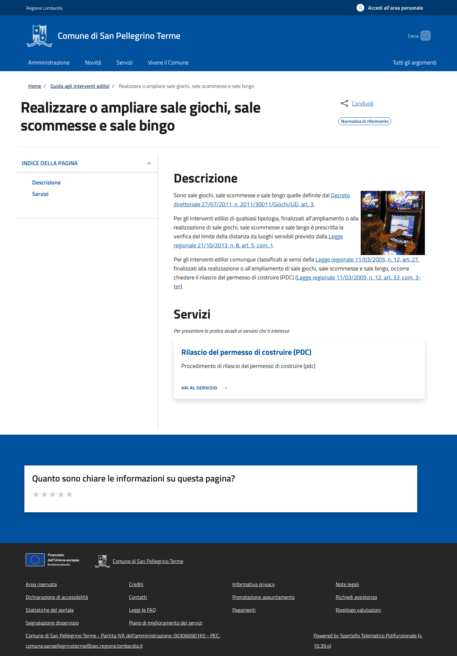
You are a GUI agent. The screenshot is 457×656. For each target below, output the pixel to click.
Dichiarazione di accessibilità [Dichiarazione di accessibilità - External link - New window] (57, 597)
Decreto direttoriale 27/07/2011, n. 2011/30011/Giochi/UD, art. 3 (262, 200)
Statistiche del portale (50, 610)
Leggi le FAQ (142, 610)
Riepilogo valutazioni (358, 610)
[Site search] (423, 35)
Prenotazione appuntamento (263, 597)
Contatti (138, 597)
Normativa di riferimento (364, 120)
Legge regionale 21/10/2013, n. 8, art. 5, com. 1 (258, 241)
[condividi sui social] (356, 103)
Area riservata (41, 584)
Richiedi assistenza (356, 597)
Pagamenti (244, 610)
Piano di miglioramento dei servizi (166, 622)
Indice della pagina (50, 163)
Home (34, 86)
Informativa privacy (253, 584)
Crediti (136, 584)
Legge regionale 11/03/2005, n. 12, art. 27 (366, 259)
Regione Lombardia (44, 7)
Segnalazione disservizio (52, 622)
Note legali (347, 584)
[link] (205, 387)
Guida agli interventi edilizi (79, 86)
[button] (390, 7)
